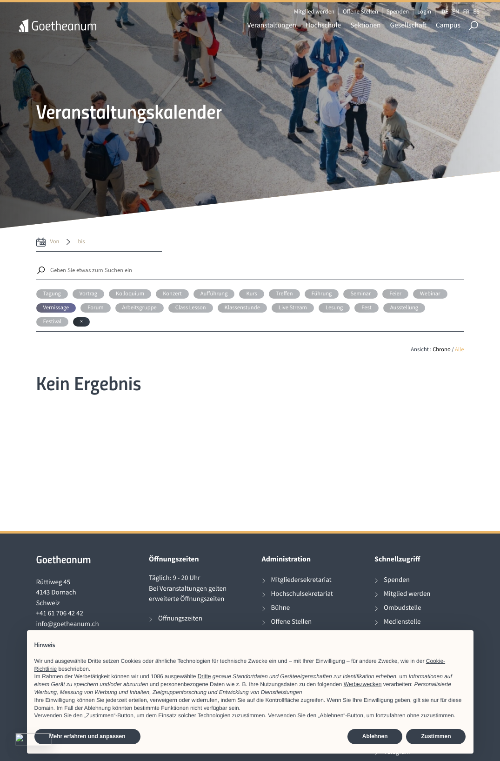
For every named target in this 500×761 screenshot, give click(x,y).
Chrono (442, 349)
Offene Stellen (360, 11)
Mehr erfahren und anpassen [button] (87, 736)
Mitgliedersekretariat (301, 579)
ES (476, 11)
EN (455, 11)
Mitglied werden (314, 11)
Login (424, 11)
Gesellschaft (408, 25)
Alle (459, 349)
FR (466, 11)
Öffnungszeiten (180, 618)
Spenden (398, 11)
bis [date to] (81, 241)
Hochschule (323, 25)
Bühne (280, 607)
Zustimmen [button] (436, 736)
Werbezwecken (363, 684)
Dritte (204, 676)
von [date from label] (55, 241)
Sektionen (365, 25)
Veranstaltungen (272, 25)
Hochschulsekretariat (302, 593)
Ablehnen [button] (375, 736)
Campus (448, 25)
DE (444, 11)
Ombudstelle (402, 607)
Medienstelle (402, 621)
